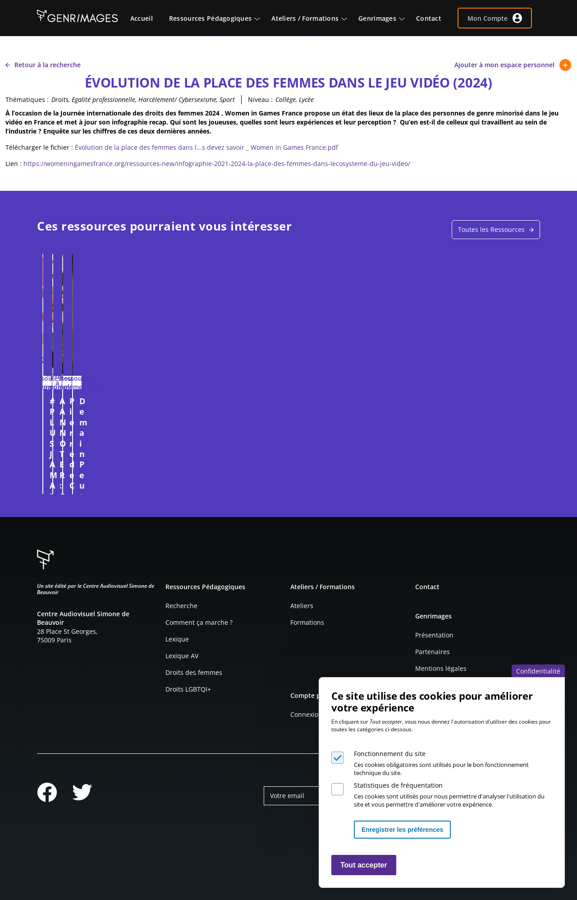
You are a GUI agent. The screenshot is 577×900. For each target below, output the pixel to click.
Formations (307, 622)
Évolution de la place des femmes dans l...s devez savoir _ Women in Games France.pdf (206, 147)
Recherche (181, 605)
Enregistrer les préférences (402, 829)
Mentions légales (441, 668)
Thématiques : (27, 99)
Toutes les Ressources (491, 229)
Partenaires (432, 651)
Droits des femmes (193, 672)
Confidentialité (538, 671)
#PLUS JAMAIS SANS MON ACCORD (89, 406)
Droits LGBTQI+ (188, 689)
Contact (427, 586)
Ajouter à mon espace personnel (513, 65)
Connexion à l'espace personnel (145, 483)
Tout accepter (363, 865)
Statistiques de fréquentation (398, 785)
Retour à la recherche (43, 64)
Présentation (434, 635)
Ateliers (301, 605)
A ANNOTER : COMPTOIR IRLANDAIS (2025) (223, 406)
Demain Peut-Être (462, 401)
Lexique (177, 639)
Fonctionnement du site (390, 753)
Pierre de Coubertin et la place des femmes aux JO (351, 406)
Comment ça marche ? (199, 622)
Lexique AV (181, 655)
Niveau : (260, 99)
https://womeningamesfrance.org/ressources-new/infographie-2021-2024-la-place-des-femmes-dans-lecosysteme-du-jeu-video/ (216, 163)
